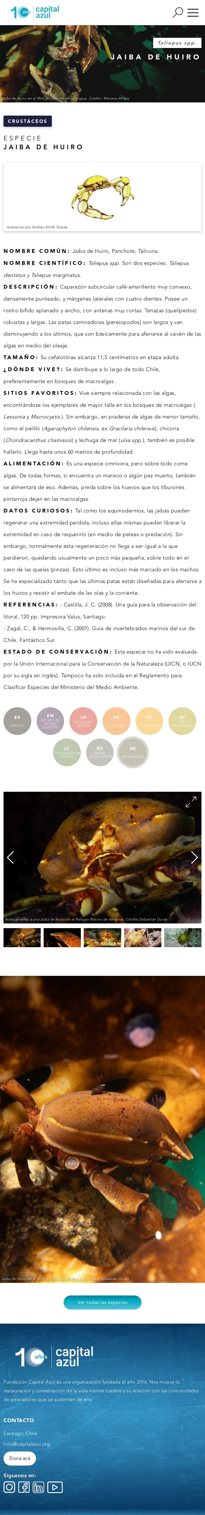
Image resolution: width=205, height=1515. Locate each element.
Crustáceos (27, 121)
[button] (195, 857)
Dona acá (19, 1458)
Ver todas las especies (102, 1302)
